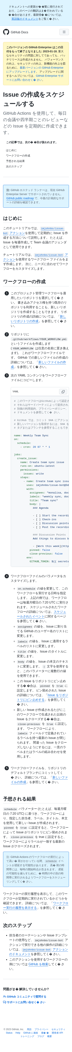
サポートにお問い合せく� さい (24, 1002)
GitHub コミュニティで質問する (24, 996)
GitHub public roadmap (20, 198)
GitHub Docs (19, 32)
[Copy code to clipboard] (63, 391)
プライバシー (41, 1029)
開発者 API (57, 1032)
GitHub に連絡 (30, 1032)
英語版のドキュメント (25, 18)
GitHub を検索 (38, 964)
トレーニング (27, 1036)
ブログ (40, 1036)
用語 (29, 1029)
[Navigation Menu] (64, 32)
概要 (49, 1036)
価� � (45, 1032)
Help (18, 1032)
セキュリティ (58, 1029)
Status (9, 1032)
